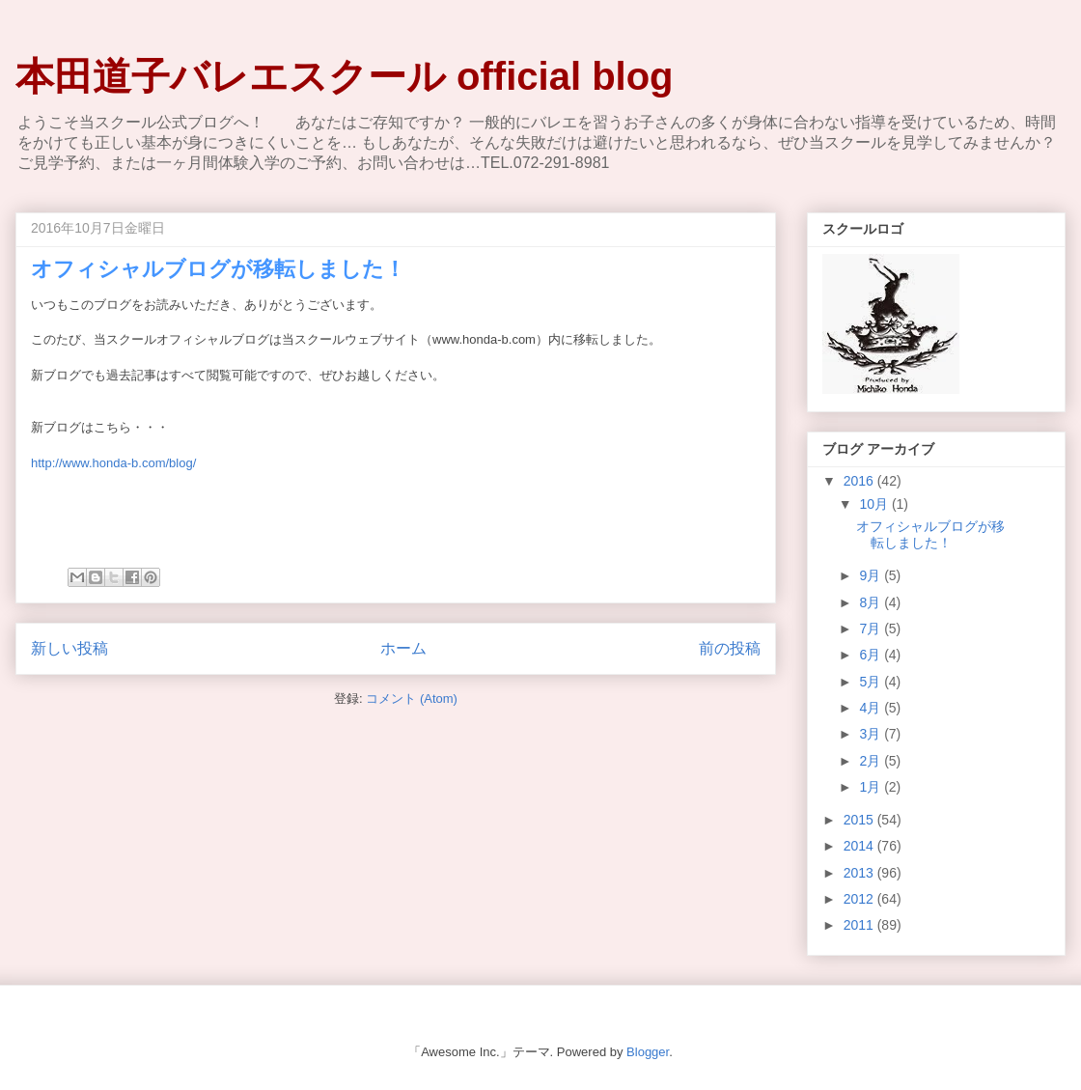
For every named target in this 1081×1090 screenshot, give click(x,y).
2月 (871, 761)
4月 (871, 707)
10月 (875, 504)
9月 (871, 575)
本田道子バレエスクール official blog (344, 76)
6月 (871, 654)
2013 (860, 872)
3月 (871, 733)
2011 (860, 925)
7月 (871, 628)
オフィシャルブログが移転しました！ (218, 269)
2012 (860, 899)
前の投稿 (730, 648)
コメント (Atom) (411, 698)
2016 (860, 481)
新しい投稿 (69, 648)
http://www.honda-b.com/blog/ (113, 463)
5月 (871, 681)
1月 (871, 787)
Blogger (647, 1052)
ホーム (403, 648)
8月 (871, 602)
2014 (860, 845)
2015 (860, 819)
